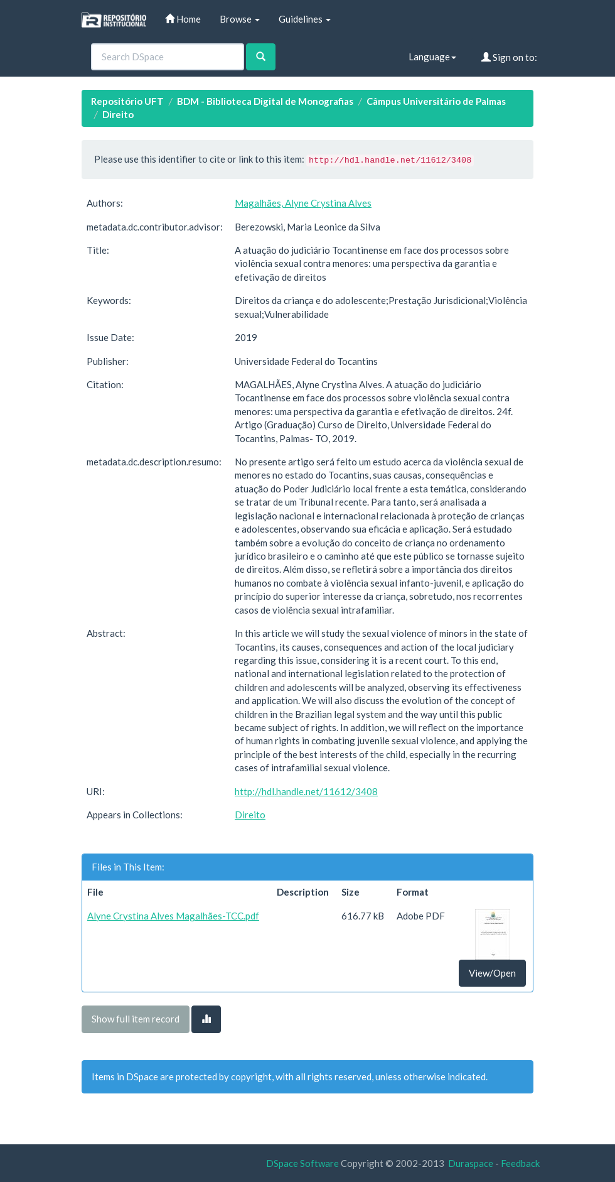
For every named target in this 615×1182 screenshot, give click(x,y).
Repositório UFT (127, 101)
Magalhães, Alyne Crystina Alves (303, 203)
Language (432, 56)
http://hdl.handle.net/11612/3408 (306, 791)
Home (183, 18)
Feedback (520, 1163)
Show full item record (135, 1018)
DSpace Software (302, 1163)
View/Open (492, 973)
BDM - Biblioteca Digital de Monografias (265, 101)
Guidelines (305, 18)
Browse (240, 18)
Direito (118, 114)
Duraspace (470, 1163)
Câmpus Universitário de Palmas (436, 101)
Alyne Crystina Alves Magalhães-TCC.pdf (173, 915)
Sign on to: (509, 57)
